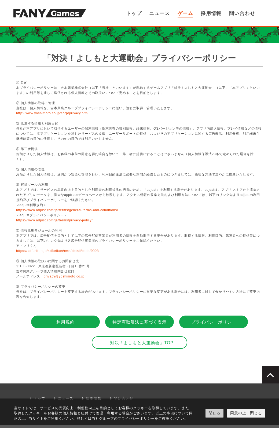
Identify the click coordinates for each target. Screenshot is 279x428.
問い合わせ (244, 13)
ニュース (172, 13)
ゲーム (194, 13)
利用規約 (65, 322)
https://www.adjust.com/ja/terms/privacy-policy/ (54, 220)
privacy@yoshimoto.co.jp (63, 276)
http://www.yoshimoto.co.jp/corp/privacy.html (52, 113)
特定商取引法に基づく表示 (139, 322)
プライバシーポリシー (213, 322)
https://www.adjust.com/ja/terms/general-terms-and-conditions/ (67, 210)
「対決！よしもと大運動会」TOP (139, 343)
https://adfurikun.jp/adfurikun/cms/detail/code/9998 (57, 251)
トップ (149, 13)
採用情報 (217, 13)
